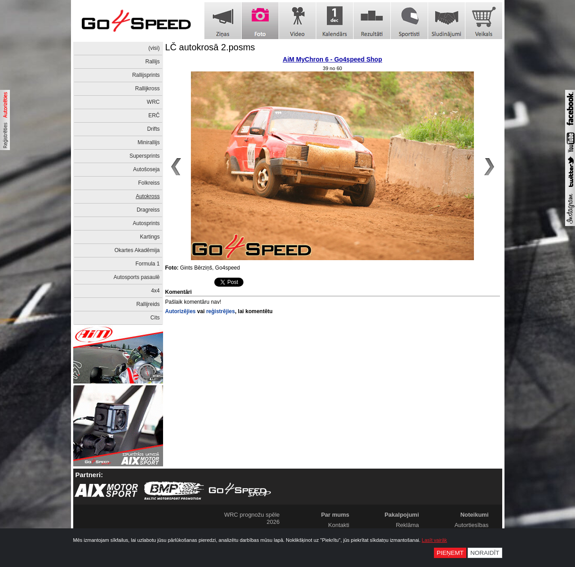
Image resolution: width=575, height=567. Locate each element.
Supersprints (144, 156)
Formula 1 (147, 264)
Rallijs (152, 61)
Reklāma (407, 525)
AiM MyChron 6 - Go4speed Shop (332, 59)
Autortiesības (472, 525)
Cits (155, 318)
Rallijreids (147, 304)
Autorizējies (180, 311)
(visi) (153, 48)
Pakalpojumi (402, 514)
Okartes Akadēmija (137, 250)
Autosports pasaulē (137, 277)
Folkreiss (148, 183)
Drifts (153, 129)
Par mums (335, 514)
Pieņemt (450, 552)
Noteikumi (474, 514)
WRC (153, 102)
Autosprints (146, 223)
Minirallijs (148, 142)
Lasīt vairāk (434, 540)
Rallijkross (147, 88)
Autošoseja (146, 169)
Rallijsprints (145, 75)
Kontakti (338, 525)
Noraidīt (485, 552)
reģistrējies (220, 311)
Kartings (149, 237)
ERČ (153, 115)
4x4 (155, 291)
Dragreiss (148, 210)
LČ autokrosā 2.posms (210, 47)
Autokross (147, 196)
